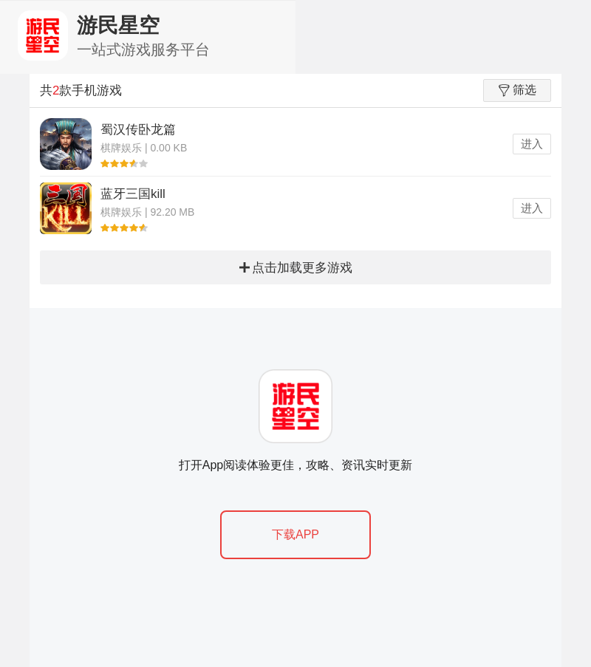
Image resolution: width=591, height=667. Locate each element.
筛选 (517, 90)
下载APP (295, 534)
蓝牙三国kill (132, 194)
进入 (532, 143)
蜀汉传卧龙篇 (138, 130)
